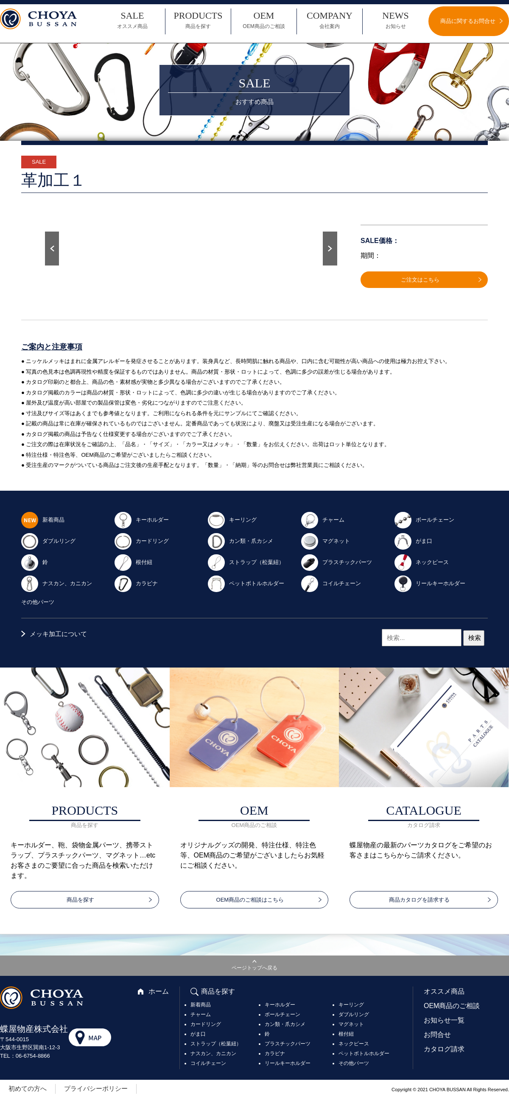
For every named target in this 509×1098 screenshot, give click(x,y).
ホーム (158, 991)
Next (330, 248)
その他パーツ (37, 602)
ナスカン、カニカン (56, 583)
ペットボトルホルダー (245, 583)
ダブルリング (48, 540)
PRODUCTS (198, 20)
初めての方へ (27, 1088)
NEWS (395, 20)
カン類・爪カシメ (240, 540)
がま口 (412, 540)
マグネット (325, 540)
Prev (52, 248)
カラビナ (136, 583)
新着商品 (42, 519)
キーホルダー (141, 519)
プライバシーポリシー (96, 1088)
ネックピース (421, 562)
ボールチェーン (423, 519)
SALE (132, 20)
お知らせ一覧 (444, 1020)
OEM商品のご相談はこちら (250, 900)
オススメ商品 (444, 991)
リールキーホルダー (429, 583)
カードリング (141, 540)
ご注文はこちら (420, 280)
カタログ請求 (444, 1049)
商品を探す (80, 900)
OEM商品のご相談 (452, 1005)
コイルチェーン (330, 583)
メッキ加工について (58, 633)
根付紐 (133, 562)
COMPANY (329, 20)
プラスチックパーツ (336, 562)
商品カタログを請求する (419, 900)
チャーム (322, 519)
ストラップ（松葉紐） (245, 562)
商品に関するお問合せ (467, 21)
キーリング (232, 519)
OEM (263, 20)
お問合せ (437, 1034)
